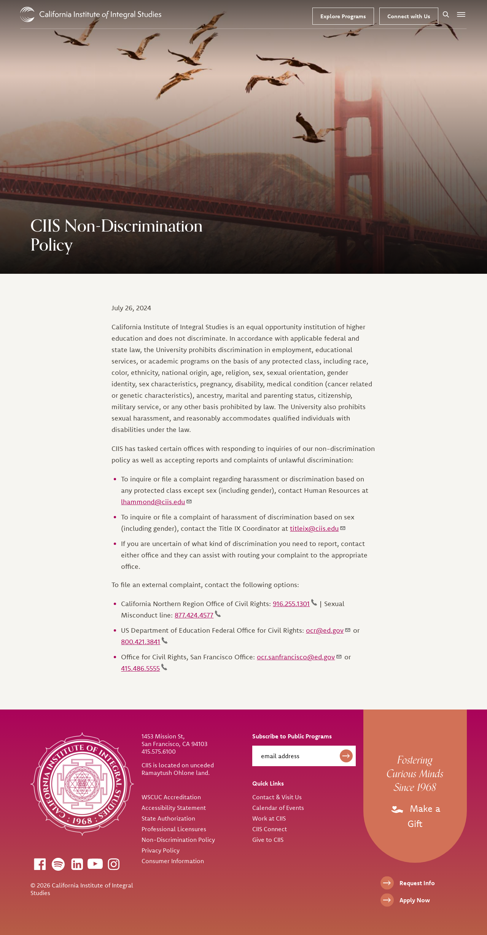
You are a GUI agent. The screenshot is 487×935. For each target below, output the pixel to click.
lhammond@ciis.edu (157, 501)
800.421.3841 (144, 641)
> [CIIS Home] (90, 14)
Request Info (417, 883)
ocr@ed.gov (328, 630)
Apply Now (414, 900)
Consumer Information (173, 861)
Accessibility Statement (174, 807)
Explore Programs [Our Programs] (343, 16)
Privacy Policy (161, 850)
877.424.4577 (198, 615)
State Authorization (168, 818)
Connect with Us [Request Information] (408, 16)
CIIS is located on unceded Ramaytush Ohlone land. (178, 768)
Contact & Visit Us (277, 797)
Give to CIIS (267, 839)
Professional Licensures (174, 829)
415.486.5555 (144, 668)
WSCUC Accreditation (171, 797)
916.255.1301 (295, 603)
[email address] (304, 756)
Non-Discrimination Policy (178, 839)
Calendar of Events (278, 807)
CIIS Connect (269, 829)
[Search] (446, 14)
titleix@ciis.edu (318, 528)
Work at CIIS (269, 818)
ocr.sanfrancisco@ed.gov (299, 656)
